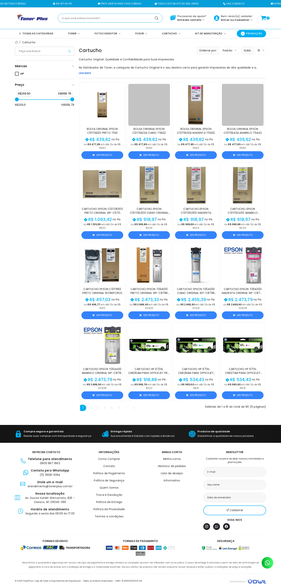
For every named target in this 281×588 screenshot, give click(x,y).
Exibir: (247, 50)
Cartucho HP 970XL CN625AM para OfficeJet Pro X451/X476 (149, 373)
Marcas (21, 66)
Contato (109, 466)
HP (19, 74)
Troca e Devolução (109, 495)
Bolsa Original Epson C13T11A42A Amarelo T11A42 (243, 131)
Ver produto (102, 155)
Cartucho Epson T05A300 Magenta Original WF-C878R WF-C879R (243, 293)
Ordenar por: (208, 50)
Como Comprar (109, 459)
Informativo (172, 480)
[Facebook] (226, 526)
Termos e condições (109, 516)
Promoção (251, 33)
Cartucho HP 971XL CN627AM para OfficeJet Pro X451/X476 (242, 373)
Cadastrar (242, 20)
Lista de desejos (172, 473)
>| (133, 408)
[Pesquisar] (156, 18)
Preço (19, 85)
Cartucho (28, 42)
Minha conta (172, 459)
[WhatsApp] (216, 526)
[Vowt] (248, 580)
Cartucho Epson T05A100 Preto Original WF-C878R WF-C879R (149, 293)
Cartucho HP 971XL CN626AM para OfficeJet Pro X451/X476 (196, 373)
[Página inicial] (32, 18)
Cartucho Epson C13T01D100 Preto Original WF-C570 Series (102, 213)
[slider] (17, 99)
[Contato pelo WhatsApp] (267, 563)
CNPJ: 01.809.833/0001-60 (128, 580)
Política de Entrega (109, 502)
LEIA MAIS (85, 73)
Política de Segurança (109, 480)
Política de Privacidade (109, 509)
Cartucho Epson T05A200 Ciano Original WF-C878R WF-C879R (196, 293)
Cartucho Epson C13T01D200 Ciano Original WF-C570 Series (149, 213)
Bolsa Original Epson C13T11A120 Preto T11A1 (102, 131)
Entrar (225, 20)
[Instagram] (206, 526)
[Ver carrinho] (263, 18)
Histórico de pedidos (172, 466)
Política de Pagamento (109, 473)
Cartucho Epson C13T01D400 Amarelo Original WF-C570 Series (242, 213)
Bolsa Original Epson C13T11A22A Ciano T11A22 (149, 131)
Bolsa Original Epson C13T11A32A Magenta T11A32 (196, 131)
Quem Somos (109, 488)
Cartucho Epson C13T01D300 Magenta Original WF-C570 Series (195, 213)
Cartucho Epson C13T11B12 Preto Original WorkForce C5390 (102, 293)
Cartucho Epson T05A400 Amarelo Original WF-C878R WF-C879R (102, 373)
